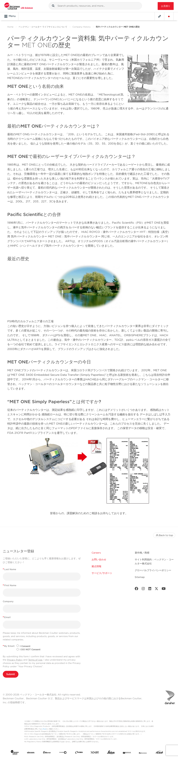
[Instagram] (143, 589)
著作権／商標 (142, 552)
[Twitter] (156, 589)
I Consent (25, 646)
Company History (81, 26)
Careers (96, 552)
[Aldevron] (47, 753)
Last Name (9, 569)
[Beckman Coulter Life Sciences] (18, 6)
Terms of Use (35, 659)
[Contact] (159, 16)
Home (10, 26)
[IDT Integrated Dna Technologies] (95, 753)
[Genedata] (63, 753)
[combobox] (95, 5)
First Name (9, 585)
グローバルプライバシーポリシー (153, 570)
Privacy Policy (15, 659)
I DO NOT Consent (30, 649)
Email (7, 617)
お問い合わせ (99, 559)
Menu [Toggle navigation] (10, 16)
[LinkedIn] (149, 589)
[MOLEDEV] (127, 753)
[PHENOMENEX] (143, 753)
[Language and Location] (169, 16)
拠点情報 (96, 566)
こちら (44, 729)
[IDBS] (79, 753)
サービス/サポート (102, 573)
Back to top (164, 535)
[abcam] (31, 753)
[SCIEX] (159, 753)
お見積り (165, 6)
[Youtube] (164, 589)
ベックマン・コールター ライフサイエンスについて (43, 26)
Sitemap (140, 577)
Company (8, 601)
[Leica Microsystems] (111, 753)
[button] (53, 6)
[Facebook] (136, 589)
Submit (10, 674)
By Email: (9, 646)
